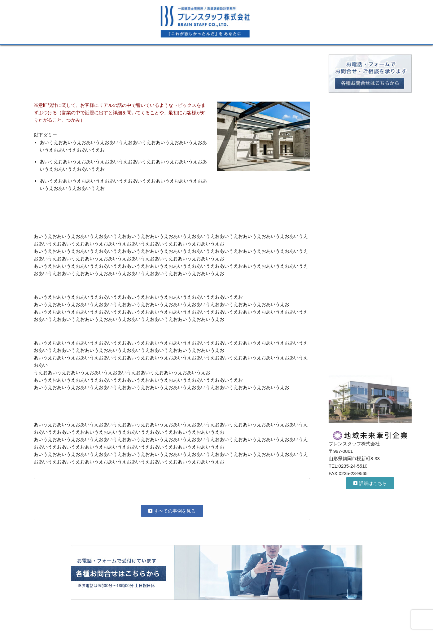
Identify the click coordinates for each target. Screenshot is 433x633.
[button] (370, 483)
